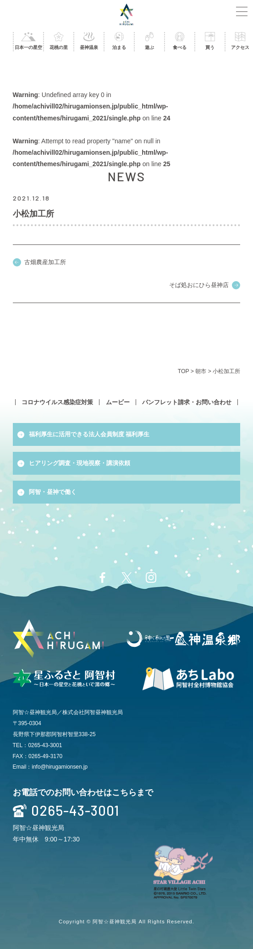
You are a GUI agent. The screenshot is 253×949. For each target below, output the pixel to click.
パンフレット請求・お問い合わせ (186, 402)
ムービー (118, 402)
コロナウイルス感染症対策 (57, 402)
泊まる (119, 41)
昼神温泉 (89, 41)
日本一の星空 (28, 41)
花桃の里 (58, 41)
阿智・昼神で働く (53, 491)
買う (210, 41)
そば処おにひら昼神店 (199, 285)
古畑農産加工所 (45, 262)
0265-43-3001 (66, 811)
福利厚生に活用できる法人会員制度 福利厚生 (89, 434)
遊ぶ (149, 41)
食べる (179, 41)
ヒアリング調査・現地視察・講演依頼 (79, 463)
